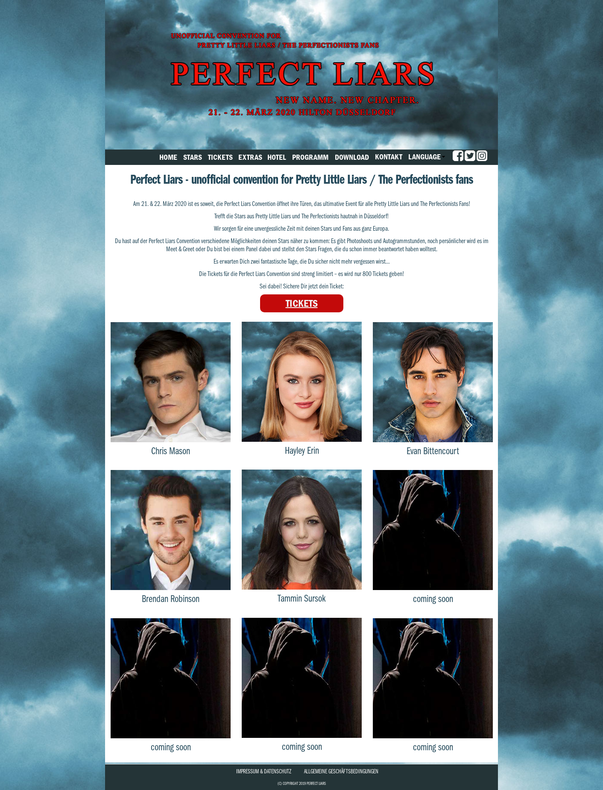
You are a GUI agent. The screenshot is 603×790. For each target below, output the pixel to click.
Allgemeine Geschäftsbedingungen (341, 771)
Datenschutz (277, 771)
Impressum (247, 771)
